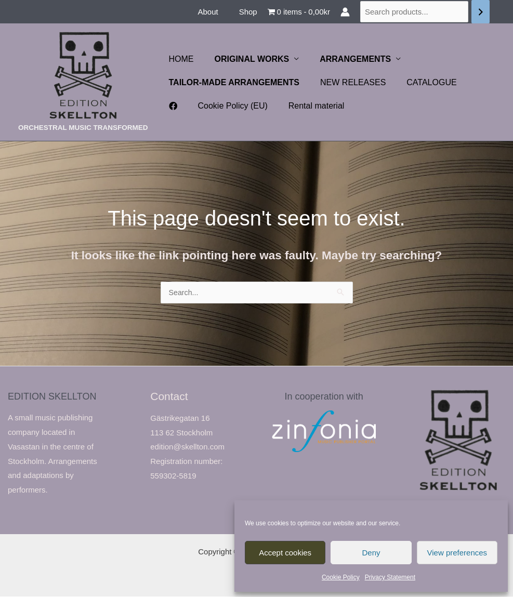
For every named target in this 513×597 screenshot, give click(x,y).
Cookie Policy (341, 577)
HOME (179, 59)
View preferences (457, 552)
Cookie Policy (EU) (201, 105)
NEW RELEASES (346, 82)
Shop (251, 11)
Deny (371, 552)
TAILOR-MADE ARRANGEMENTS (232, 82)
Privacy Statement (390, 577)
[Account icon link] (345, 12)
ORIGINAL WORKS (245, 59)
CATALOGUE (421, 82)
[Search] (480, 11)
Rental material (281, 105)
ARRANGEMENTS (344, 59)
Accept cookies (285, 552)
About (215, 11)
